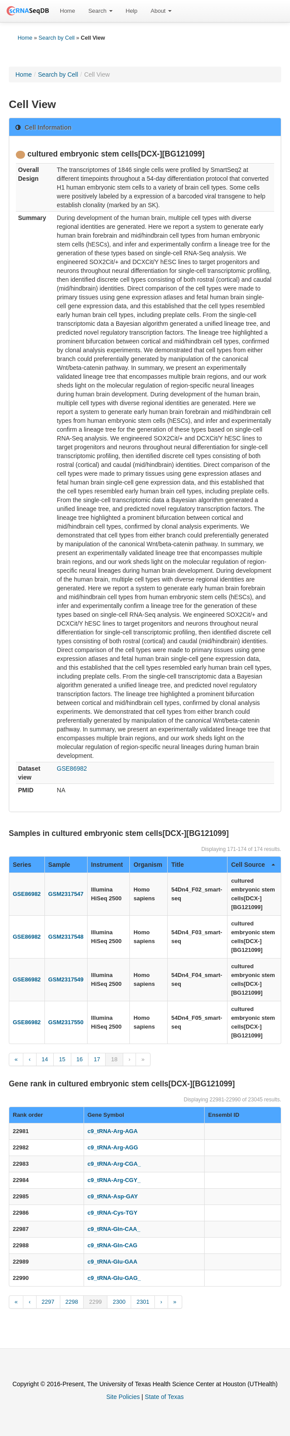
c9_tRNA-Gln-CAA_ (114, 1229)
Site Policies (122, 1396)
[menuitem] (67, 11)
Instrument (107, 864)
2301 (142, 1301)
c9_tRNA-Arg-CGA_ (114, 1163)
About (161, 10)
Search (100, 10)
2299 (95, 1301)
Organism (147, 864)
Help (132, 10)
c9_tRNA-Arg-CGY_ (114, 1180)
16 (80, 1059)
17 (97, 1059)
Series (22, 864)
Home (67, 10)
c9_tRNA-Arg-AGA (113, 1131)
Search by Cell (57, 38)
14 (45, 1059)
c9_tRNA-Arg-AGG (113, 1147)
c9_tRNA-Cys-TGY (112, 1212)
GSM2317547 (66, 894)
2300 (119, 1301)
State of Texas (164, 1396)
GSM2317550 (66, 1022)
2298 (72, 1301)
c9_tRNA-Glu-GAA (112, 1261)
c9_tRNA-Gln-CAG (112, 1245)
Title (177, 864)
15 (62, 1059)
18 (114, 1059)
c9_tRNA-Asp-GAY (113, 1196)
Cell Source (253, 864)
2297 (48, 1301)
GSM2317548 (66, 936)
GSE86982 (72, 768)
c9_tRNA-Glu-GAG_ (114, 1278)
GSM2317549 (66, 979)
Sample (59, 864)
